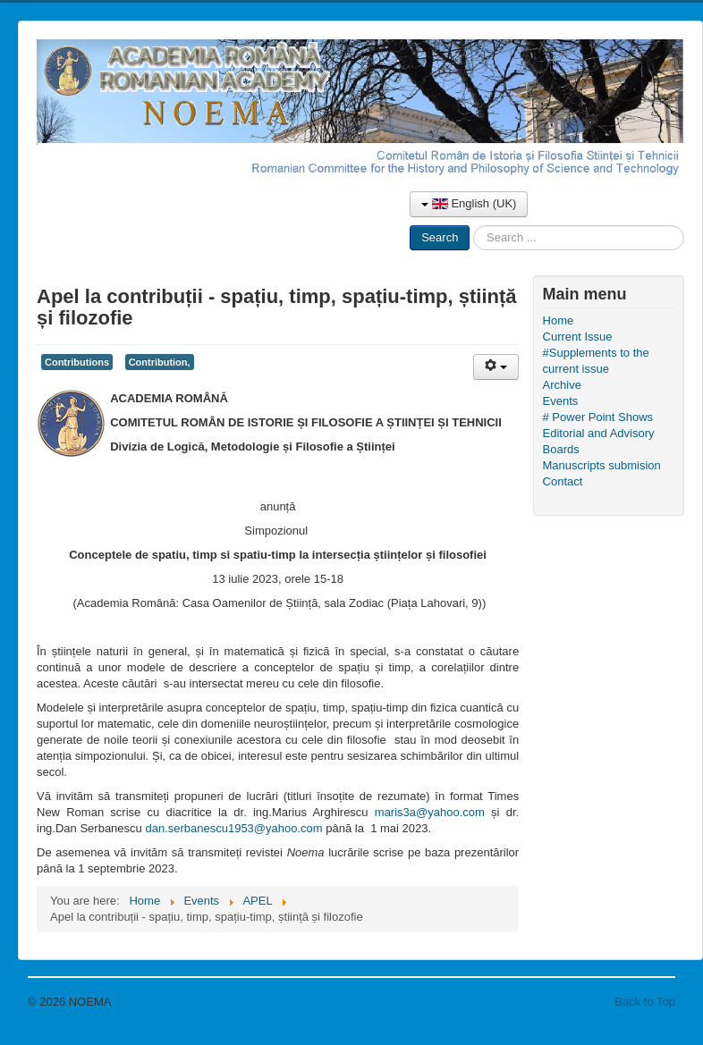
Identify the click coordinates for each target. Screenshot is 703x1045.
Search (439, 237)
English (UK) (468, 203)
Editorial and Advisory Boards (599, 441)
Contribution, (160, 362)
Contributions (77, 362)
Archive (562, 385)
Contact (563, 481)
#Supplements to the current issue (596, 360)
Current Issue (578, 336)
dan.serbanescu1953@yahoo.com (233, 828)
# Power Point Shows (598, 417)
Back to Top (644, 1001)
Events (561, 401)
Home (558, 320)
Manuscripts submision (602, 465)
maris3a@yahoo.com (430, 812)
